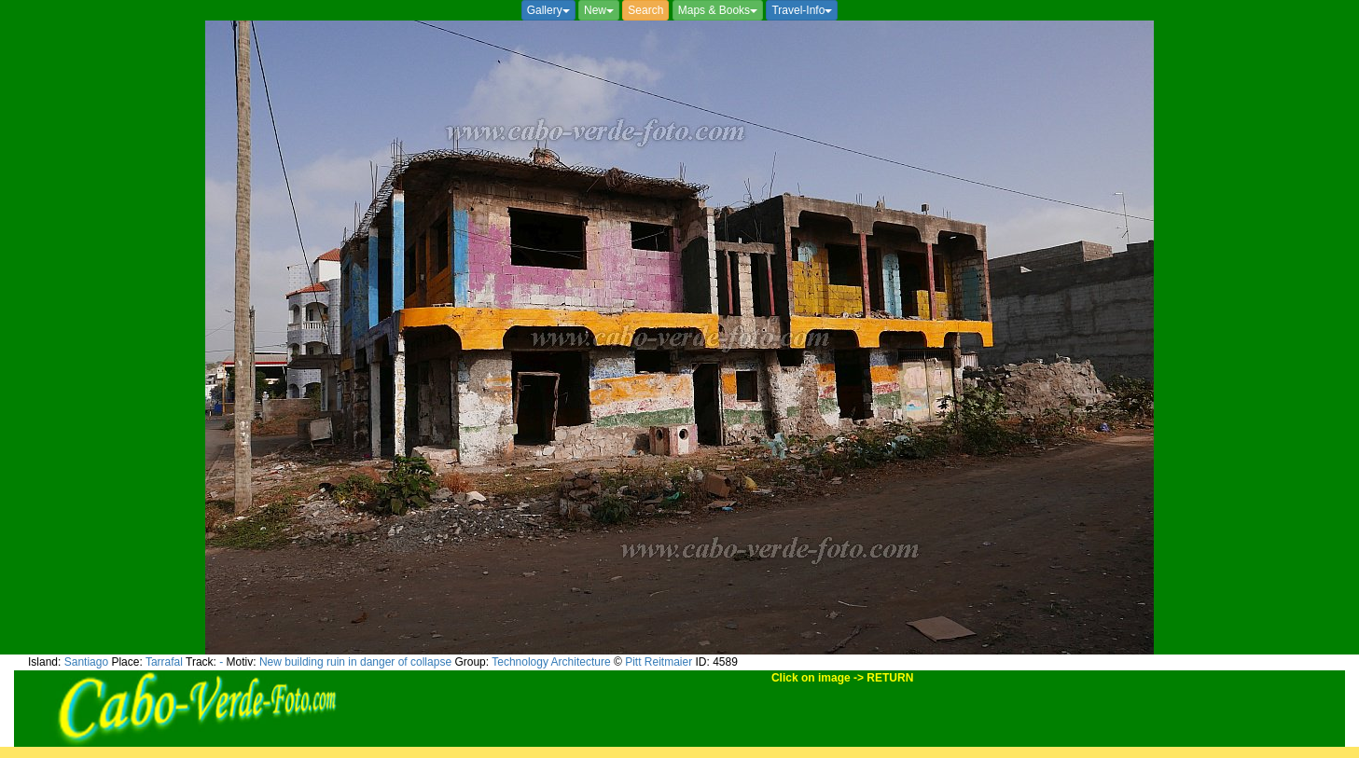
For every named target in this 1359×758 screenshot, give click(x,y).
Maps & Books (717, 10)
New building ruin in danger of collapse (355, 661)
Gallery (548, 10)
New (599, 10)
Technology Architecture (551, 661)
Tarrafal (164, 661)
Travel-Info (801, 10)
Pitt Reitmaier (658, 661)
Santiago (86, 661)
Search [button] (645, 10)
